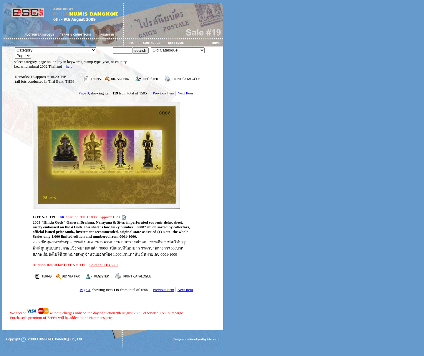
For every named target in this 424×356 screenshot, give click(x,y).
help (69, 66)
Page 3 (84, 93)
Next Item (185, 93)
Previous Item (163, 93)
